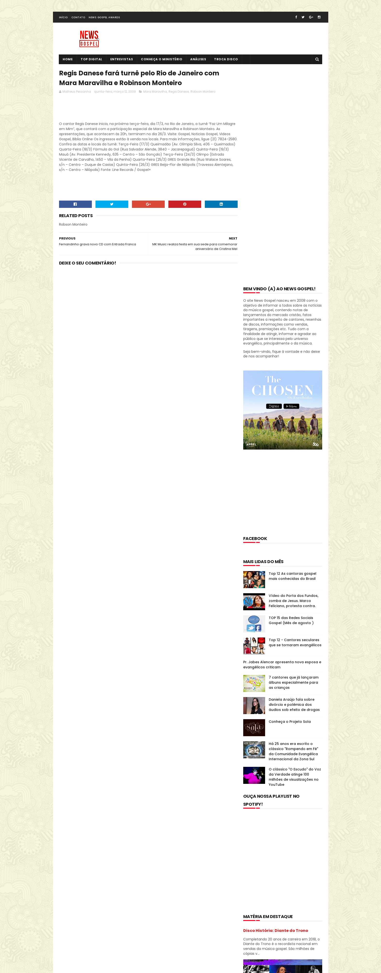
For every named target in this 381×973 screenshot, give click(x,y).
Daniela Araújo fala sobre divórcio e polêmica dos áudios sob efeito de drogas (294, 488)
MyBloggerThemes (119, 950)
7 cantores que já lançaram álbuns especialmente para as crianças (294, 466)
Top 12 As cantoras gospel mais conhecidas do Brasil (292, 360)
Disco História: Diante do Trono (275, 714)
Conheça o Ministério (161, 60)
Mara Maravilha (155, 92)
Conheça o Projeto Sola (290, 505)
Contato (78, 18)
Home (68, 60)
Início (63, 18)
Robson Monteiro (202, 92)
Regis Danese (179, 92)
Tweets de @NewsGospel (80, 884)
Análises (198, 60)
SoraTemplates (89, 950)
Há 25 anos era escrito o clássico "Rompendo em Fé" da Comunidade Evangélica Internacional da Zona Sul (293, 535)
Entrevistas (121, 60)
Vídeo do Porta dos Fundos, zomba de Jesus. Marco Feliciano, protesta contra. (293, 384)
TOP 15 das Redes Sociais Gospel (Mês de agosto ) (291, 404)
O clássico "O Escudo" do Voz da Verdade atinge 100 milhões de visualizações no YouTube (295, 560)
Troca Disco (226, 60)
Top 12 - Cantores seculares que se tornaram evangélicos (295, 426)
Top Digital (92, 60)
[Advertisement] (147, 110)
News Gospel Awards (104, 18)
